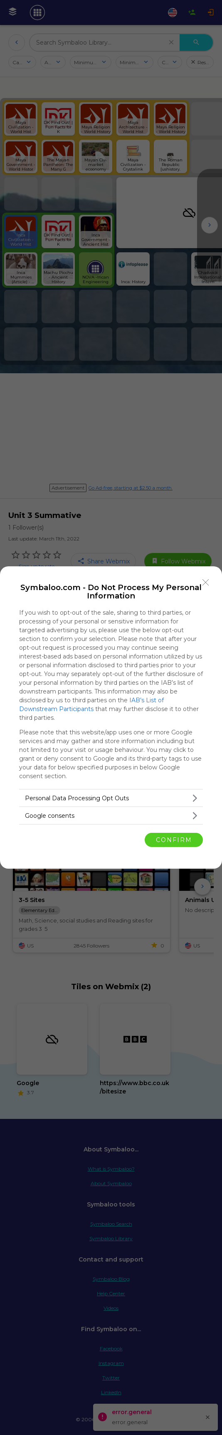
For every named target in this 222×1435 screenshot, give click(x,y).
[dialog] (111, 717)
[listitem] (111, 798)
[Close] (206, 583)
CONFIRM (174, 840)
